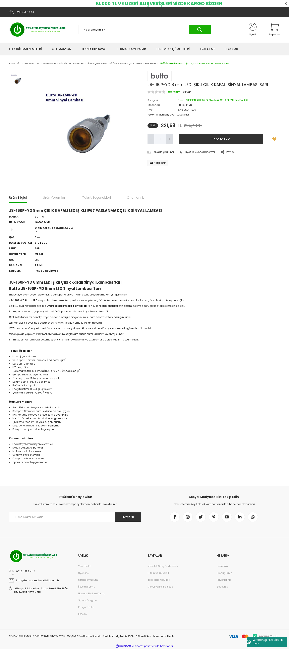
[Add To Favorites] (274, 139)
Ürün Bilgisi (18, 197)
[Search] (144, 29)
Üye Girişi (83, 573)
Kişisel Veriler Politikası (161, 586)
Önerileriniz (135, 197)
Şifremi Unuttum (88, 580)
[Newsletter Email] (75, 517)
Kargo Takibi (86, 607)
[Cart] (274, 30)
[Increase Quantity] (169, 139)
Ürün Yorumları (54, 197)
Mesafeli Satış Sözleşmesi (163, 566)
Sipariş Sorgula (87, 600)
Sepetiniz (222, 586)
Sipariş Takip (224, 573)
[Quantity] (160, 139)
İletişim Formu (86, 586)
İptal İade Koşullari (159, 580)
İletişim (82, 614)
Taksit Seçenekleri (96, 197)
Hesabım (222, 566)
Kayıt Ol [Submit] (128, 517)
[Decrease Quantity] (151, 139)
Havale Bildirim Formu (91, 593)
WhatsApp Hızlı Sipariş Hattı (265, 642)
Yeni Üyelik (84, 566)
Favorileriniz (224, 580)
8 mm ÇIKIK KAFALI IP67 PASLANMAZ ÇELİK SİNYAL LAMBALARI (213, 100)
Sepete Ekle (221, 139)
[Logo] (38, 30)
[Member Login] (252, 30)
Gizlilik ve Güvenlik (158, 573)
